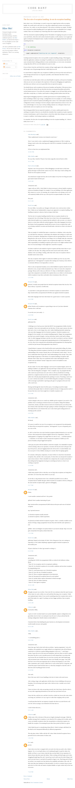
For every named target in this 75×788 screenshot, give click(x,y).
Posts (6, 64)
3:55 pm (30, 393)
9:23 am (30, 201)
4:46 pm (30, 413)
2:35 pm (30, 277)
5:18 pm (30, 465)
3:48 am (30, 181)
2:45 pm (30, 299)
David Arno (31, 205)
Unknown (30, 607)
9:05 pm (30, 640)
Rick (29, 742)
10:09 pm (31, 152)
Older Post (70, 779)
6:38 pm (30, 670)
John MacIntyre (32, 134)
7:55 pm (30, 533)
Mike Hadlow (31, 156)
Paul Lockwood (32, 166)
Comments (7, 67)
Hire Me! (7, 28)
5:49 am (30, 602)
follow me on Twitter (15, 76)
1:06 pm (30, 738)
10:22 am (31, 585)
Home (48, 779)
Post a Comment (28, 776)
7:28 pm (30, 772)
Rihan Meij (31, 589)
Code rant (37, 8)
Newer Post (26, 779)
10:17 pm (31, 161)
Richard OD (31, 282)
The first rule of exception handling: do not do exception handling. (47, 19)
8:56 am (30, 626)
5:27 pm (30, 485)
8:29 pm (30, 551)
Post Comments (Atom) (37, 782)
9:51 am (30, 710)
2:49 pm (30, 315)
